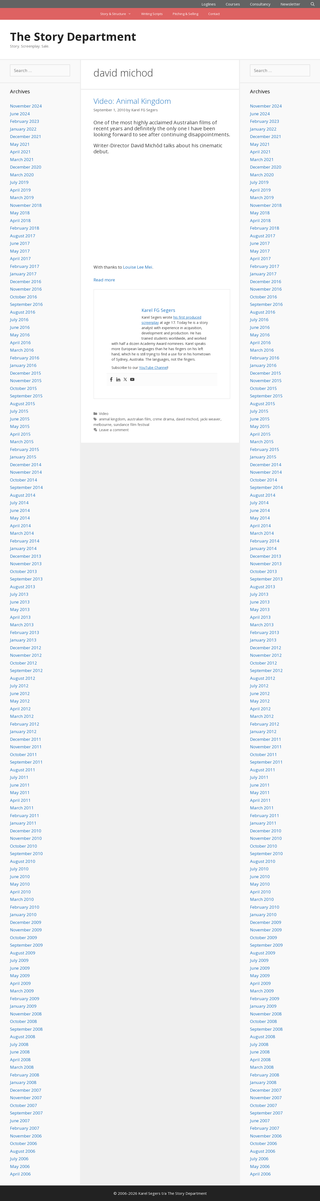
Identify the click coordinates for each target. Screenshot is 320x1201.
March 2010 (22, 899)
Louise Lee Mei (137, 267)
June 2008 (20, 1052)
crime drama (163, 419)
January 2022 (23, 129)
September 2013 (26, 579)
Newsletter (290, 4)
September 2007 (26, 1113)
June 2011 (20, 785)
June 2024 (20, 114)
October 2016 (23, 297)
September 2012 (26, 670)
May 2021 (20, 144)
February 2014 (24, 541)
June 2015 (20, 419)
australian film (139, 419)
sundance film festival (131, 424)
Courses (233, 4)
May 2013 (20, 609)
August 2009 (22, 953)
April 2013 (20, 617)
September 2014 (26, 487)
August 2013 (22, 586)
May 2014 (20, 518)
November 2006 (26, 1136)
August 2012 (22, 678)
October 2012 (23, 663)
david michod (187, 419)
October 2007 (23, 1105)
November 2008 (26, 1014)
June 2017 (20, 243)
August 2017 (22, 236)
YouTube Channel (153, 367)
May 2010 (20, 884)
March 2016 (22, 350)
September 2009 (26, 945)
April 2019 (20, 190)
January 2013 (23, 640)
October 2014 (23, 480)
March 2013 (22, 625)
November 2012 (26, 655)
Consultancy (260, 4)
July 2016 (19, 319)
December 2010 (25, 831)
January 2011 (23, 823)
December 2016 (25, 281)
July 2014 (19, 502)
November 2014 (26, 472)
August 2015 (22, 403)
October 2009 (23, 937)
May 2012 (20, 701)
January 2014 (23, 548)
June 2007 (20, 1120)
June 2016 (20, 327)
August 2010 (22, 861)
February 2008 (24, 1075)
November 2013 (26, 563)
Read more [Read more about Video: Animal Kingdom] (104, 280)
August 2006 (22, 1151)
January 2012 (23, 731)
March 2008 (22, 1067)
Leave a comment (114, 429)
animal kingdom (112, 419)
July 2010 (19, 869)
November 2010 (26, 838)
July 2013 (19, 594)
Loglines (209, 4)
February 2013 (24, 632)
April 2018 (20, 220)
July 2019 (19, 182)
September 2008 (26, 1029)
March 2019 (22, 197)
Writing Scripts (152, 14)
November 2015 (26, 380)
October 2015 (23, 388)
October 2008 (23, 1021)
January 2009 (23, 1006)
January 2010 (23, 914)
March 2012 (22, 716)
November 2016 (26, 289)
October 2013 (23, 571)
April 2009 (20, 983)
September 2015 (26, 396)
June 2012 (20, 693)
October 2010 (23, 846)
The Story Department (73, 36)
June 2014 (20, 510)
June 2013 (20, 602)
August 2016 (22, 312)
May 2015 (20, 426)
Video (103, 413)
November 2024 (26, 106)
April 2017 (20, 258)
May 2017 (20, 251)
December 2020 (25, 167)
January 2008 (23, 1082)
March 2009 (22, 991)
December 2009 (25, 922)
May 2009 (20, 975)
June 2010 (20, 876)
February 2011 (24, 815)
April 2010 (20, 892)
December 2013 (25, 556)
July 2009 (19, 960)
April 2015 (20, 434)
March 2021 (22, 159)
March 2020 (22, 175)
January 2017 (23, 274)
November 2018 (26, 205)
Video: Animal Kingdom (132, 101)
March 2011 (22, 808)
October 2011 (23, 754)
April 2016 (20, 342)
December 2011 (25, 739)
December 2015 (25, 373)
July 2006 (19, 1158)
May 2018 (20, 213)
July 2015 (19, 411)
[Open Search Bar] (312, 4)
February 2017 (24, 266)
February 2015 (24, 449)
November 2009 (26, 930)
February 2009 (24, 998)
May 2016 (20, 335)
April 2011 (20, 800)
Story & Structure (118, 14)
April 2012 (20, 709)
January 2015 (23, 457)
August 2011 (22, 770)
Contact (214, 14)
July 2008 (19, 1044)
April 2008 (20, 1059)
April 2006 (20, 1174)
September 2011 (26, 762)
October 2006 (23, 1143)
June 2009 (20, 968)
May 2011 (20, 792)
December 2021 (25, 136)
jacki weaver (210, 419)
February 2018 (24, 228)
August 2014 (22, 495)
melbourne (103, 424)
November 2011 (26, 747)
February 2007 (24, 1128)
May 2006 (20, 1166)
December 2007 (25, 1090)
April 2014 (20, 525)
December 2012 (25, 648)
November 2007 (26, 1097)
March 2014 (22, 533)
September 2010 (26, 853)
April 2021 (20, 152)
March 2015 (22, 441)
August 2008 (22, 1036)
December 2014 (25, 464)
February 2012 (24, 724)
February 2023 (24, 121)
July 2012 (19, 686)
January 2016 (23, 365)
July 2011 (19, 777)
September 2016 (26, 304)
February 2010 (24, 907)
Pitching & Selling (185, 14)
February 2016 (24, 358)
